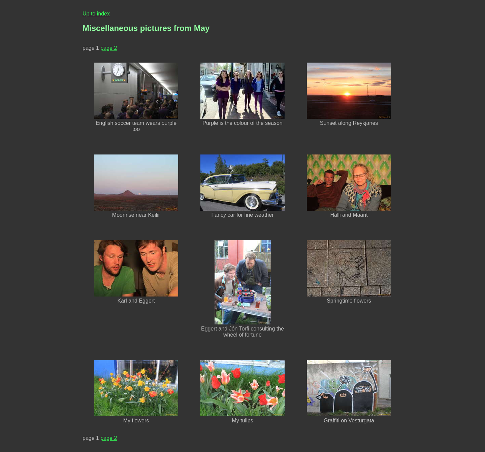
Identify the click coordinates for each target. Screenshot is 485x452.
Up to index (96, 13)
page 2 (108, 48)
